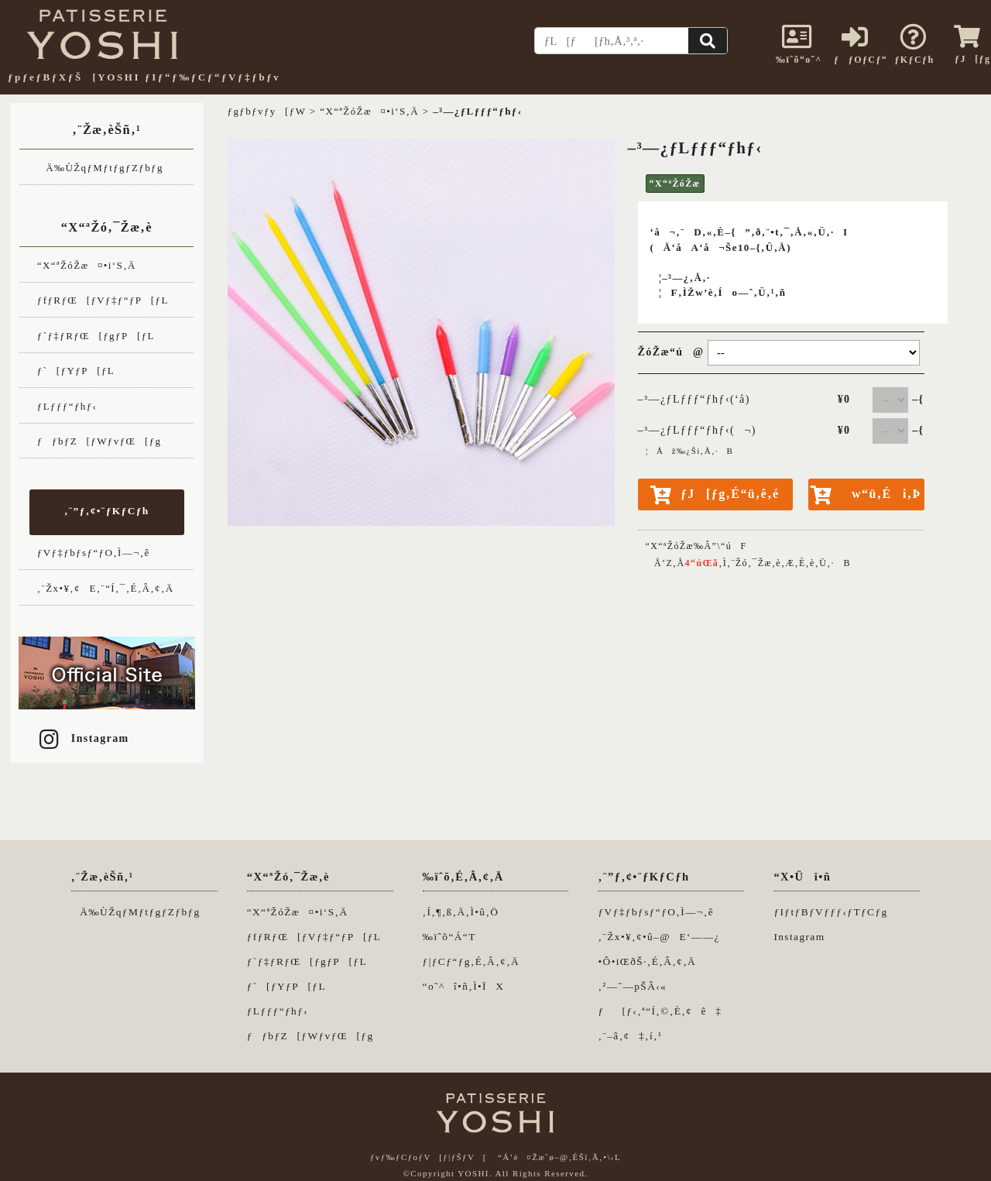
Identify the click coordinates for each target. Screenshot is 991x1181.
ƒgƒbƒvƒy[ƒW (267, 111)
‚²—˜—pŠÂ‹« (632, 986)
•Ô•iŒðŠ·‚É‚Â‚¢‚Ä (647, 961)
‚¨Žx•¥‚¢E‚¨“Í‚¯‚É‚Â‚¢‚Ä (105, 588)
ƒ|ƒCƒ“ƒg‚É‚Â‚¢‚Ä (471, 961)
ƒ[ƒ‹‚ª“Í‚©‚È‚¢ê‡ (660, 1011)
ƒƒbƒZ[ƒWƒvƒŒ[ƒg (99, 441)
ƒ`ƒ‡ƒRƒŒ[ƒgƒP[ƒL (96, 336)
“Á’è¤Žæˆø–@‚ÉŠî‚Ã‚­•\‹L (559, 1157)
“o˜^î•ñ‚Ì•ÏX (464, 986)
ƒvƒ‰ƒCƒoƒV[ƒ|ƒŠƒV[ (428, 1157)
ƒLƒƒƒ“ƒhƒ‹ (67, 406)
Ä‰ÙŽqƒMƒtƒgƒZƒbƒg (100, 167)
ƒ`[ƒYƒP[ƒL (76, 370)
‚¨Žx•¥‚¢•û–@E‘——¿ (658, 936)
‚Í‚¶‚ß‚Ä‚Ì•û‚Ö (461, 912)
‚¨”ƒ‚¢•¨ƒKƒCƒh (106, 511)
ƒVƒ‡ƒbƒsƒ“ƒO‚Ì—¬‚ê (93, 552)
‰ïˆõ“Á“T (449, 936)
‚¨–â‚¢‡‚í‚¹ (630, 1036)
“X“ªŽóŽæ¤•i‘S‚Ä (86, 265)
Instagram (82, 738)
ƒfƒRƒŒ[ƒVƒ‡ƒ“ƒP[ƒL (103, 300)
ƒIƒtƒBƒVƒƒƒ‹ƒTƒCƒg (830, 912)
